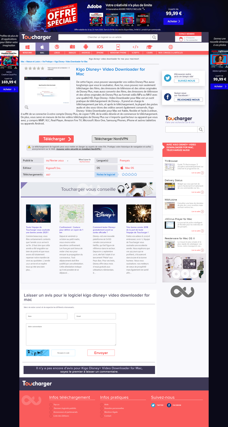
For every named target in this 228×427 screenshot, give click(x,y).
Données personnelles (112, 408)
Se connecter (192, 40)
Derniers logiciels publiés (62, 408)
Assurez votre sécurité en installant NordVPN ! (78, 149)
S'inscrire (190, 38)
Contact (105, 415)
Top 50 (54, 404)
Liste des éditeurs (59, 415)
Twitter (160, 405)
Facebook (177, 405)
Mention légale (109, 412)
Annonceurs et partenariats (63, 412)
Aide (104, 404)
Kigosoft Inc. (53, 168)
